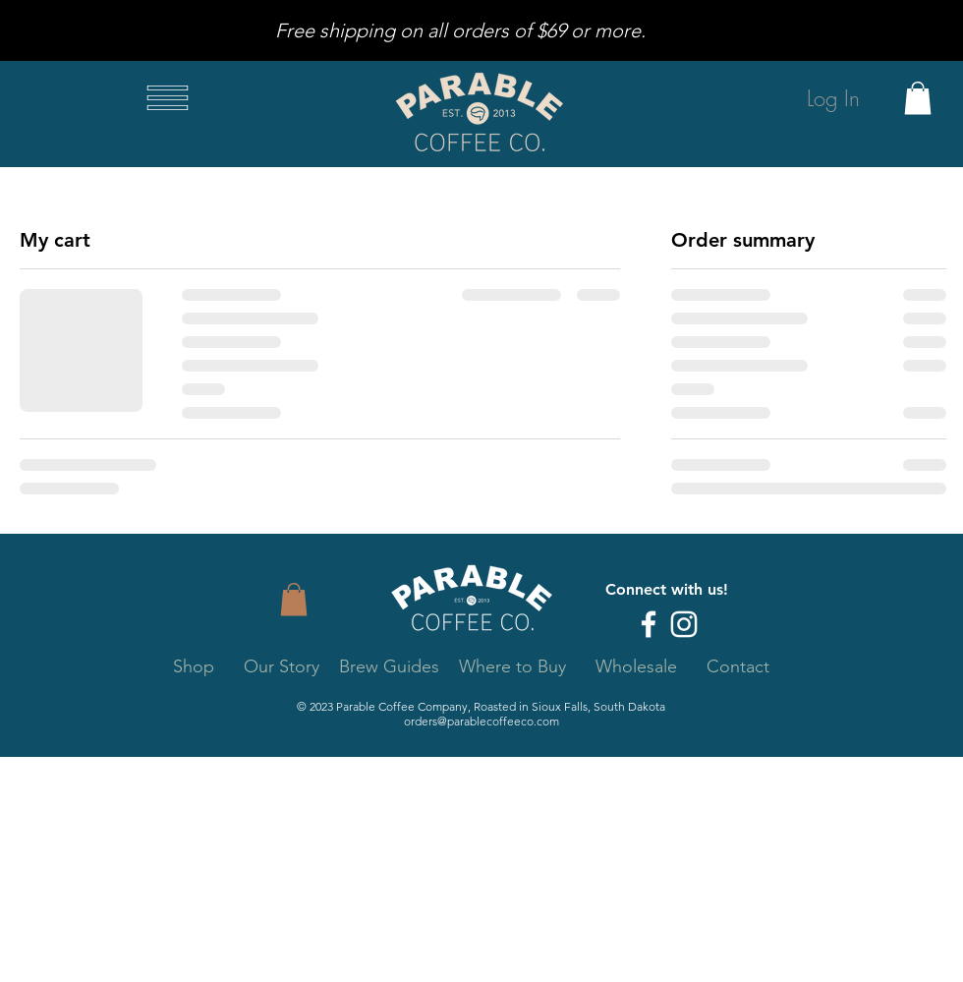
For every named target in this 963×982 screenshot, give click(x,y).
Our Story (281, 666)
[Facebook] (648, 624)
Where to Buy (515, 666)
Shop (193, 666)
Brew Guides (389, 666)
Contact (738, 666)
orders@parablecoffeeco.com (481, 721)
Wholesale (636, 666)
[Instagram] (684, 624)
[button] (167, 98)
